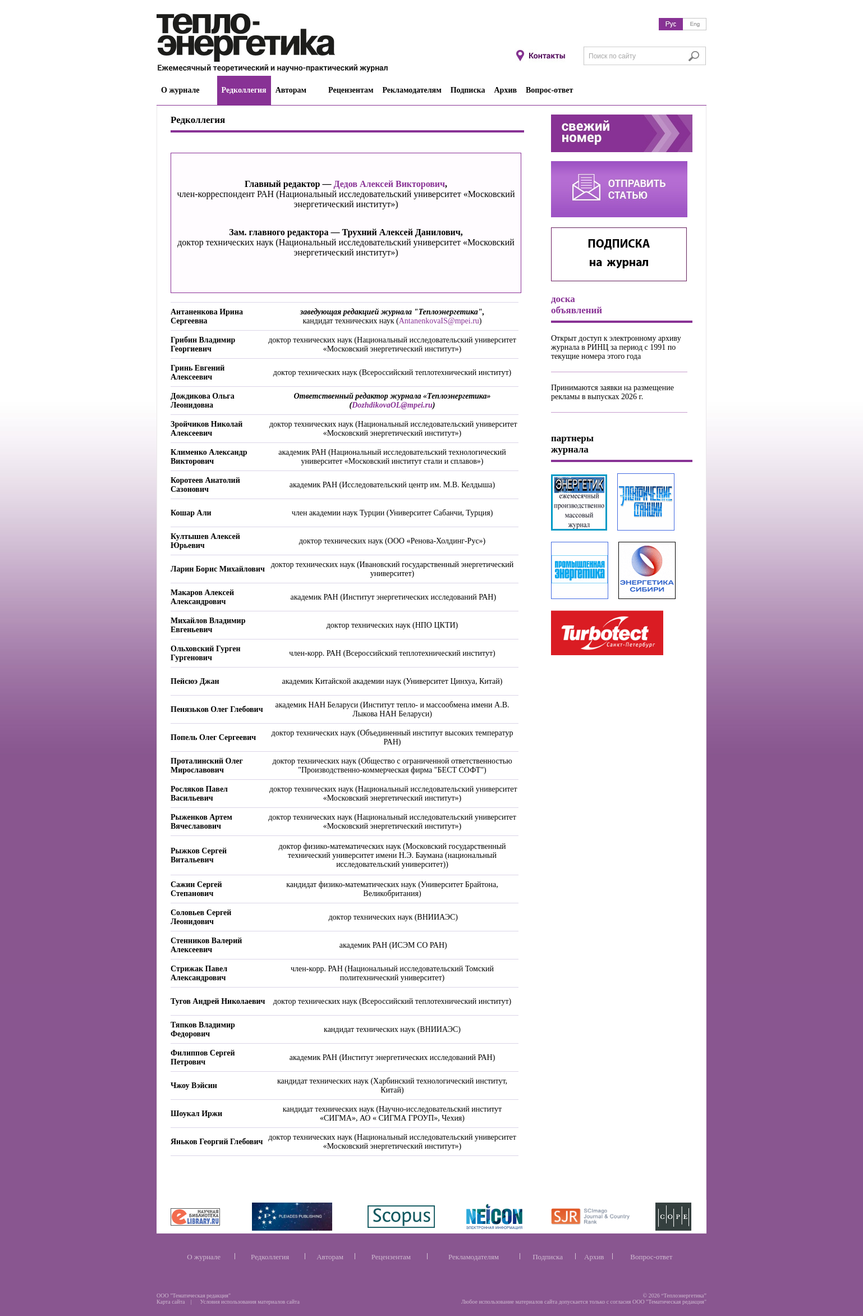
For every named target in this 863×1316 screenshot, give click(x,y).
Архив (594, 1257)
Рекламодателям (473, 1257)
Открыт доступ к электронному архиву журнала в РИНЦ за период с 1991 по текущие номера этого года (616, 347)
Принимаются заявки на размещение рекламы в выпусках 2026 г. (612, 392)
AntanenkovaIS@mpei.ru (439, 321)
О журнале (204, 1257)
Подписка (548, 1257)
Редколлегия (270, 1257)
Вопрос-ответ (651, 1257)
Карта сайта (171, 1302)
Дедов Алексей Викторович (389, 184)
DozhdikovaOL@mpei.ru (392, 405)
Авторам (329, 1257)
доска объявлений (576, 305)
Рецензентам (391, 1257)
